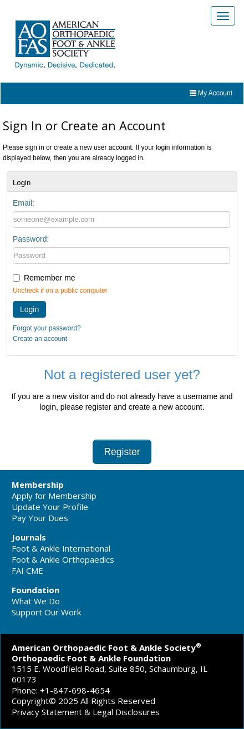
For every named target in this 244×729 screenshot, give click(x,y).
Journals (29, 537)
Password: (31, 238)
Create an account (40, 339)
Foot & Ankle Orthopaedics (63, 559)
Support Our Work (46, 612)
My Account (211, 93)
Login (29, 309)
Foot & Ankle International (61, 548)
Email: (23, 202)
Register (122, 451)
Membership (38, 484)
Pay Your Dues (40, 517)
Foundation (35, 589)
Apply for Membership (54, 495)
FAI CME (27, 570)
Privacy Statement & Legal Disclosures (86, 711)
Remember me (49, 277)
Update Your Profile (50, 506)
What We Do (36, 600)
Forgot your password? (47, 328)
